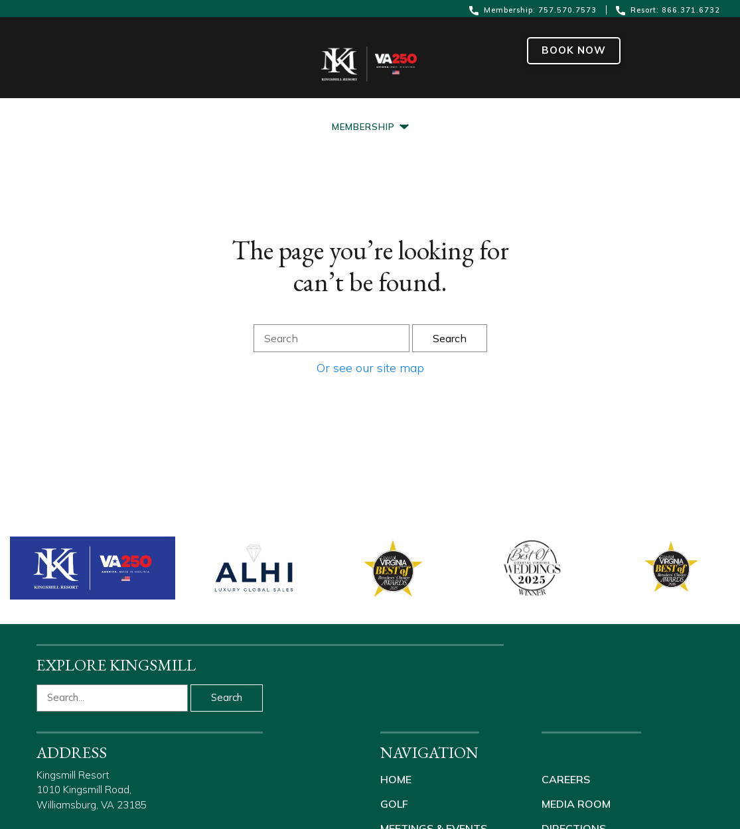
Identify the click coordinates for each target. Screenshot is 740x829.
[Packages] (138, 103)
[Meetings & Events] (302, 103)
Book (574, 50)
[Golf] (209, 103)
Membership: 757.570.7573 (534, 10)
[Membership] (370, 127)
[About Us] (486, 103)
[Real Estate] (568, 103)
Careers (566, 779)
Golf (394, 803)
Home (395, 779)
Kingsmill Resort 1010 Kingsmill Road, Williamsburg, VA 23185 (92, 790)
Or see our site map (370, 367)
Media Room (576, 803)
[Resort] (61, 103)
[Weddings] (409, 103)
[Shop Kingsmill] (665, 103)
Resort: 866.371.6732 (668, 10)
